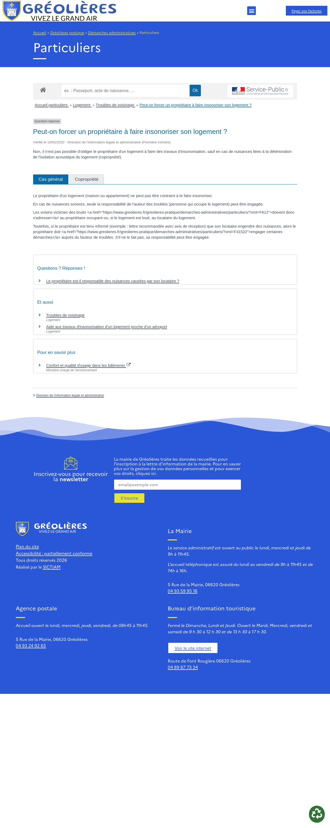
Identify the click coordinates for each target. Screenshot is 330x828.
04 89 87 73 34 (183, 667)
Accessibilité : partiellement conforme (54, 553)
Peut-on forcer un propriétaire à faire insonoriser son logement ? (195, 105)
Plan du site (27, 546)
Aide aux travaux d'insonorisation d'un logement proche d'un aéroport (106, 326)
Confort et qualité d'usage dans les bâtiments (88, 365)
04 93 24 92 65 (31, 645)
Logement (82, 105)
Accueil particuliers (52, 105)
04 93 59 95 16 (182, 591)
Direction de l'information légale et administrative (70, 395)
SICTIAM (51, 567)
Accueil (39, 32)
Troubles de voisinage (115, 105)
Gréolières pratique (67, 32)
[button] (251, 10)
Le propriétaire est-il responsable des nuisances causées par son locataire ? (112, 281)
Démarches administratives (112, 32)
